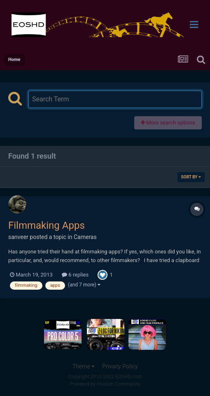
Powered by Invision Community (105, 384)
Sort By (191, 177)
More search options (168, 123)
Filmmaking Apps (46, 225)
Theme (83, 366)
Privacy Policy (120, 366)
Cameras (85, 237)
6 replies (75, 275)
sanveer (18, 237)
